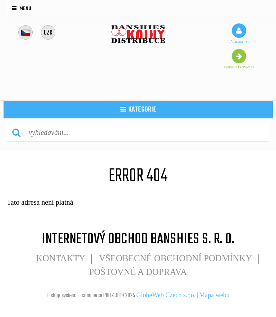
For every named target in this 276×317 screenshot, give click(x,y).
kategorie (138, 109)
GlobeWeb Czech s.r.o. (166, 295)
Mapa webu (214, 295)
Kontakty (60, 258)
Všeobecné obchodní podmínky (175, 258)
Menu (21, 8)
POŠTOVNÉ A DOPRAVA (138, 272)
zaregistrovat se (239, 59)
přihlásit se (239, 33)
